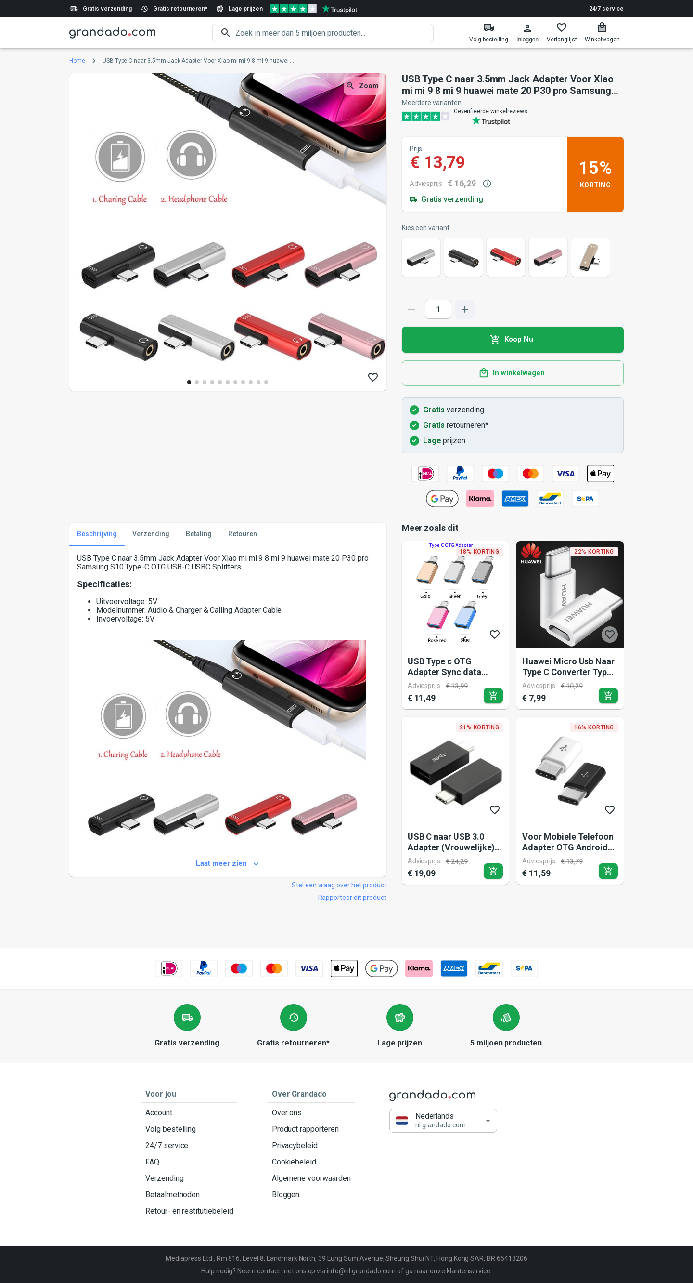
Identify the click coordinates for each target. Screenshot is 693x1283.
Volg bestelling (189, 1129)
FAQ (189, 1162)
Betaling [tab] (198, 534)
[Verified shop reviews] (313, 8)
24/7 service (606, 8)
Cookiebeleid (311, 1162)
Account (189, 1113)
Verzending (189, 1178)
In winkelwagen (512, 373)
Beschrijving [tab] (97, 534)
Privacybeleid (311, 1146)
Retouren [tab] (242, 534)
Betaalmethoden (189, 1195)
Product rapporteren (311, 1129)
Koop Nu (513, 340)
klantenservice (468, 1271)
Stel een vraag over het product (339, 885)
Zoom (363, 86)
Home (77, 60)
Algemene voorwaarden (311, 1178)
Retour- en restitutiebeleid (189, 1211)
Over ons (311, 1113)
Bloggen (311, 1195)
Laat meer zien (227, 864)
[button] (443, 1121)
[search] (334, 33)
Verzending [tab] (151, 534)
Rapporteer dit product (352, 897)
